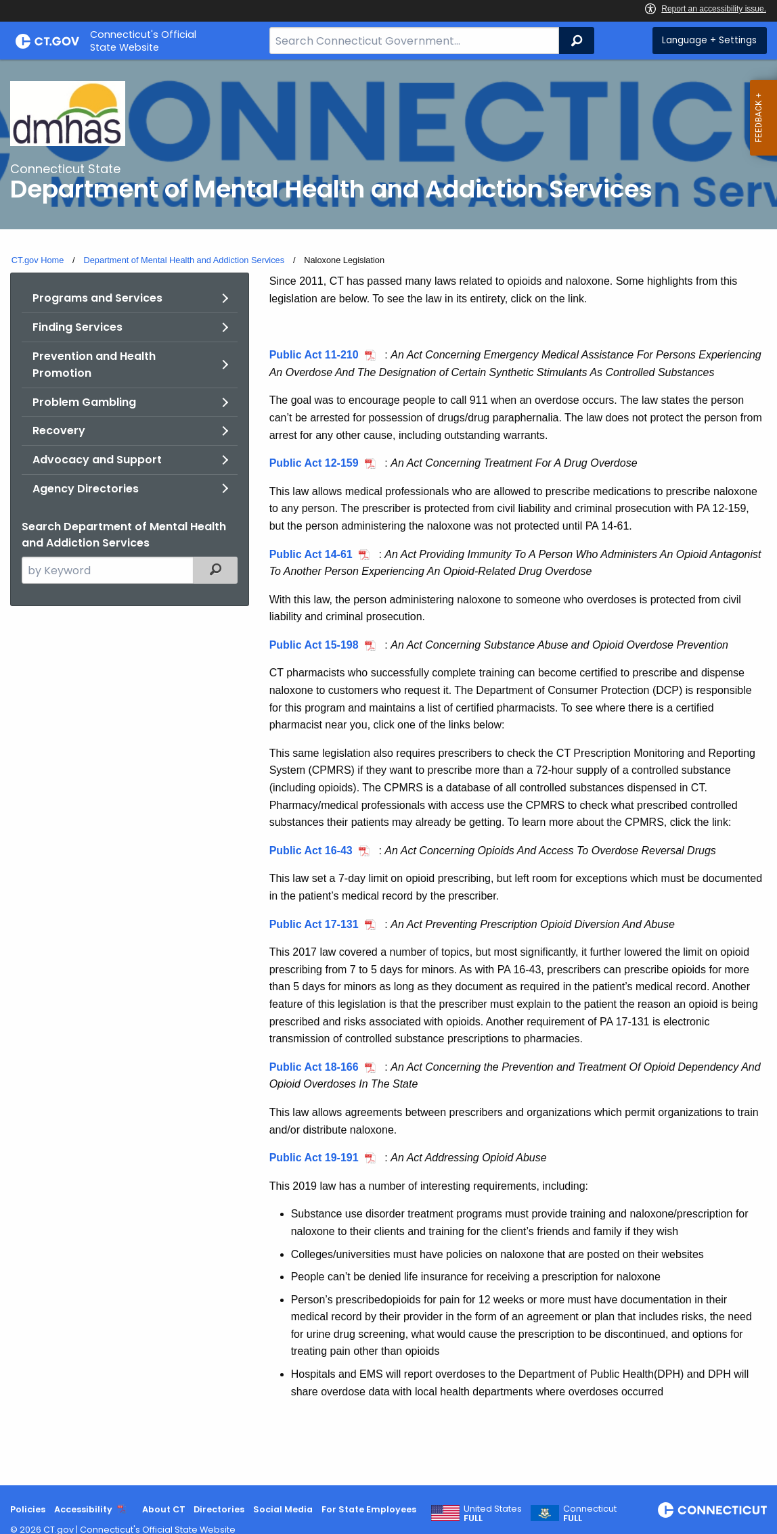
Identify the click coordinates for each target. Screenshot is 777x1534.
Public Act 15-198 (314, 645)
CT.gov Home (38, 260)
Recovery (58, 430)
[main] (388, 772)
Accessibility (83, 1509)
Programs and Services (97, 298)
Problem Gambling (84, 402)
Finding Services (77, 327)
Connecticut (590, 1513)
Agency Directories (85, 488)
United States (493, 1513)
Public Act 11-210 (314, 355)
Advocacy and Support (97, 459)
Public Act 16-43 (311, 850)
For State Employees (368, 1509)
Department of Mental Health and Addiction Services (183, 260)
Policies (27, 1509)
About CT (163, 1509)
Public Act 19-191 (314, 1157)
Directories (219, 1509)
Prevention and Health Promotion (94, 364)
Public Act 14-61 (311, 554)
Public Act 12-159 (314, 463)
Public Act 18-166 (314, 1067)
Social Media (283, 1509)
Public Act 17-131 (314, 924)
